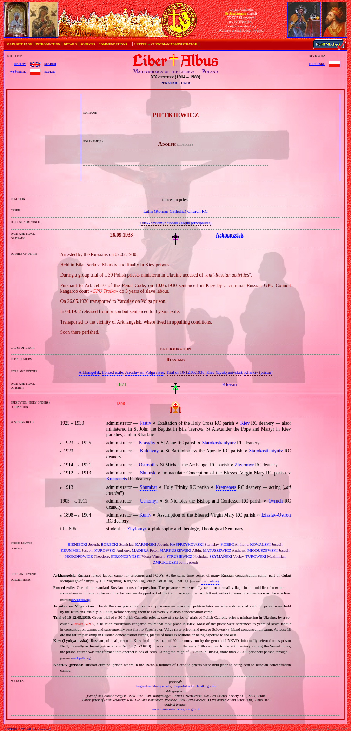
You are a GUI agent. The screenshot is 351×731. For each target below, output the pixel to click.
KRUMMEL (71, 550)
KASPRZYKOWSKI (187, 544)
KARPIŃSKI (146, 544)
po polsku (317, 63)
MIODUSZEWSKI (262, 550)
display (20, 63)
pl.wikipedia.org (210, 581)
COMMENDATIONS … (115, 44)
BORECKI (109, 544)
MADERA (140, 550)
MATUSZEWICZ (217, 550)
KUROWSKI (104, 550)
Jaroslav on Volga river (144, 372)
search (50, 63)
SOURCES (87, 44)
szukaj (49, 71)
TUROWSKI (255, 556)
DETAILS (70, 44)
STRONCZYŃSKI (126, 556)
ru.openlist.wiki (183, 686)
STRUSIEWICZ (179, 556)
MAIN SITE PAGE (19, 44)
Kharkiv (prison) (258, 372)
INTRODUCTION (47, 44)
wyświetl (18, 71)
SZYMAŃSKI (220, 556)
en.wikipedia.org (80, 600)
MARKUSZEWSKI (175, 550)
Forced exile (112, 372)
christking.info (205, 686)
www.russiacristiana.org (168, 709)
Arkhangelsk (89, 372)
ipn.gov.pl (192, 709)
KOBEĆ (227, 544)
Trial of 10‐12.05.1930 (185, 372)
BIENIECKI (77, 544)
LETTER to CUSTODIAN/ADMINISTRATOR (165, 44)
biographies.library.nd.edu (153, 686)
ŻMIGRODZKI (165, 562)
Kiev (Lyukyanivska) (224, 372)
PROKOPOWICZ (79, 556)
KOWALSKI (260, 544)
